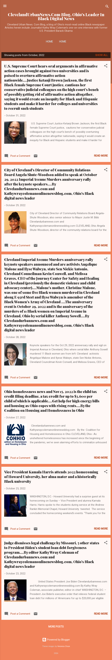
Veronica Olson (63, 646)
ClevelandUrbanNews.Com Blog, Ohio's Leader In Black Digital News (56, 16)
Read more (101, 155)
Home (49, 41)
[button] (106, 66)
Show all (101, 55)
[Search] (107, 7)
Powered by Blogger (56, 639)
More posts (56, 626)
